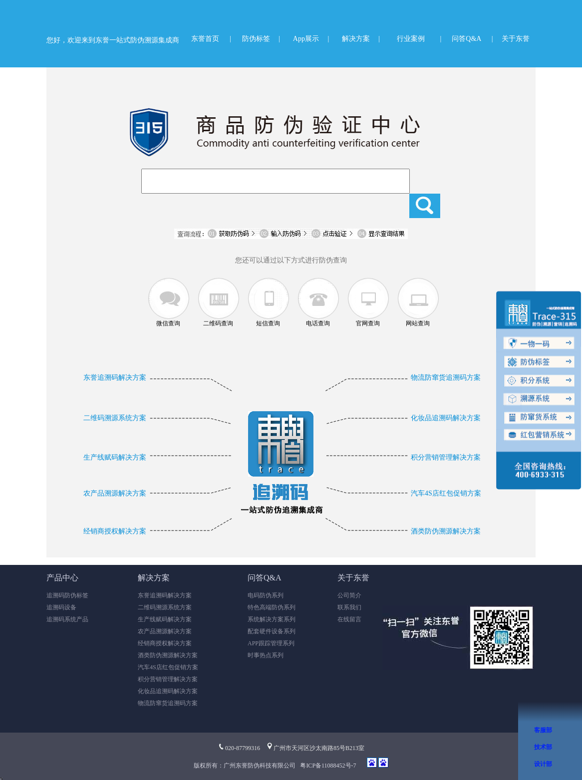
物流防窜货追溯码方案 (446, 377)
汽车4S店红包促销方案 (446, 493)
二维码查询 (218, 323)
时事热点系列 (266, 655)
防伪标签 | (261, 38)
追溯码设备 (61, 607)
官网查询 (368, 323)
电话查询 (318, 323)
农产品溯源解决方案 (114, 493)
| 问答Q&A (461, 38)
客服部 (543, 730)
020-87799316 (239, 748)
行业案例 (411, 38)
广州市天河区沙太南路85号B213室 (315, 748)
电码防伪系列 (266, 595)
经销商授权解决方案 (114, 531)
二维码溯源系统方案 (114, 418)
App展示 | (311, 38)
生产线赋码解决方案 (114, 457)
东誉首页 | (211, 38)
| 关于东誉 (511, 38)
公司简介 (349, 595)
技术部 (543, 747)
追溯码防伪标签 (67, 595)
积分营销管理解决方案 (446, 457)
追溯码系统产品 (67, 619)
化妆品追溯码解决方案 (446, 418)
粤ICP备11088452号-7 (328, 765)
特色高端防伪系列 (271, 607)
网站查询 (418, 323)
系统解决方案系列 (271, 619)
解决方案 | (361, 38)
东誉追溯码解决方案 (114, 377)
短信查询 (268, 323)
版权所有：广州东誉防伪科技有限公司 (246, 765)
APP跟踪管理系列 (271, 643)
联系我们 (349, 607)
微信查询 (168, 323)
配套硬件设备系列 (271, 631)
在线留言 (349, 619)
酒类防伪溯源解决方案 (446, 531)
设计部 (543, 764)
